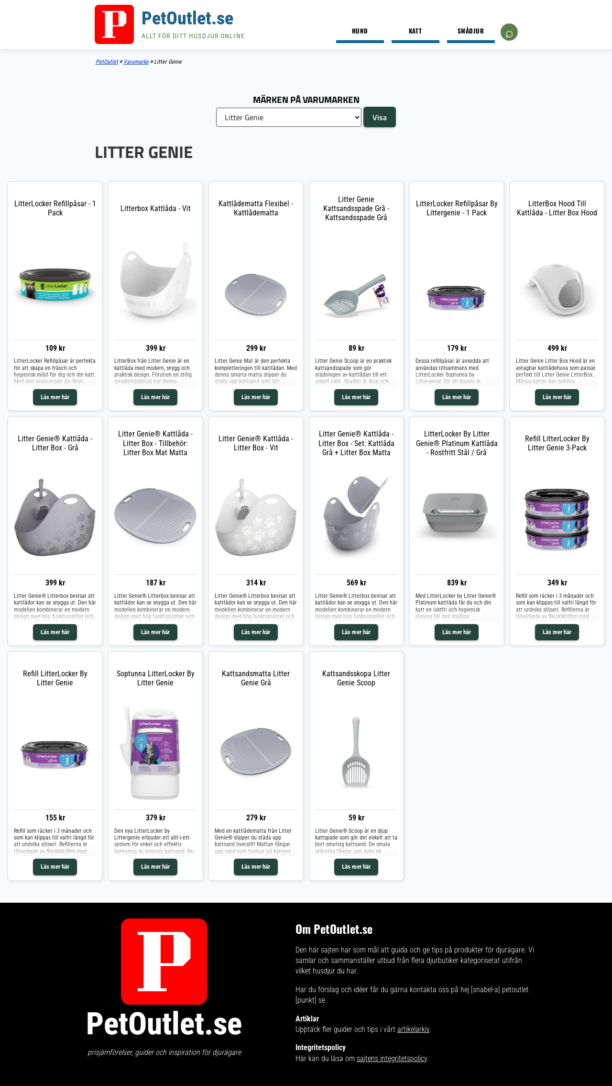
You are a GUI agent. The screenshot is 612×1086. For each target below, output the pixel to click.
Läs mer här (55, 397)
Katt (415, 30)
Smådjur (471, 30)
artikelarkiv (413, 1029)
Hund (360, 30)
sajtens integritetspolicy (392, 1058)
